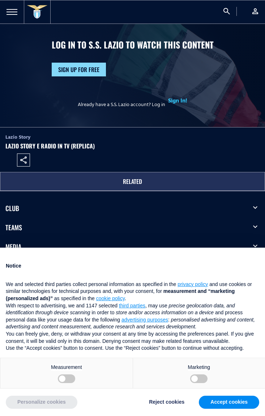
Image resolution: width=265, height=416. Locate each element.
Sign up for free (78, 69)
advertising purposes (144, 320)
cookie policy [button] (110, 298)
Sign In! (177, 100)
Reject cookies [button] (166, 402)
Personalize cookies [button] (41, 402)
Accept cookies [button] (229, 402)
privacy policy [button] (193, 284)
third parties (132, 305)
